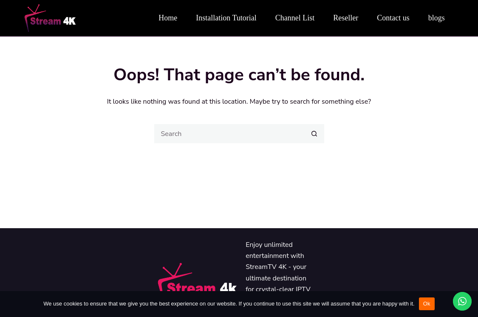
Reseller (345, 18)
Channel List (295, 18)
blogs (436, 18)
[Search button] (314, 133)
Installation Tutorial (226, 18)
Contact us (393, 18)
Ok (426, 303)
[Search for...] (229, 133)
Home (167, 18)
